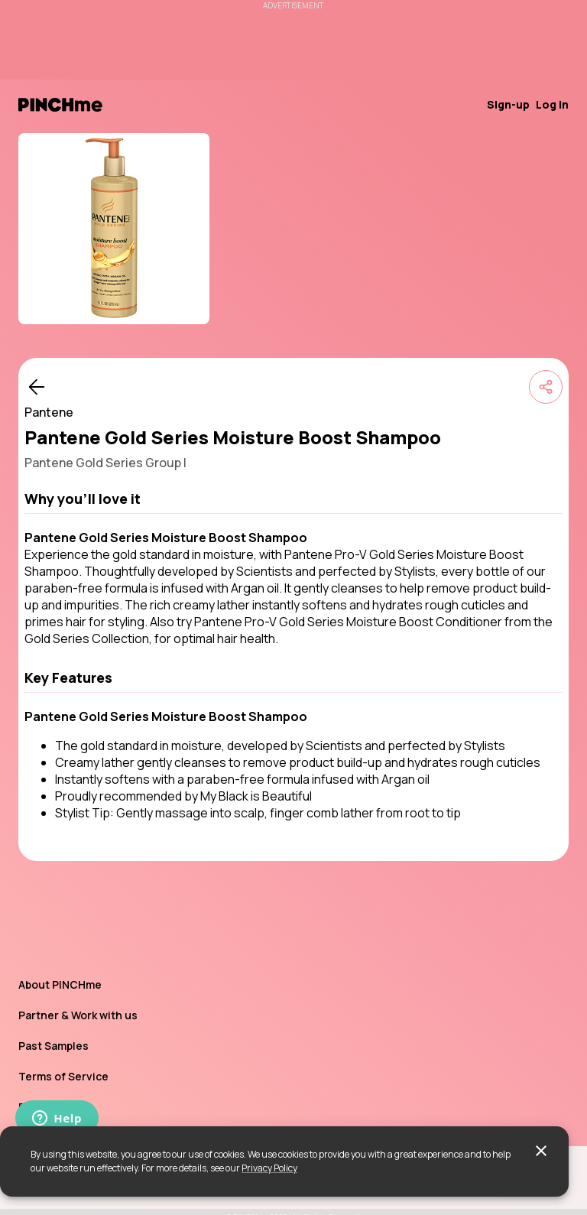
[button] (293, 498)
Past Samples (53, 1045)
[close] (541, 1151)
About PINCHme (60, 984)
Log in (552, 104)
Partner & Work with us (78, 1015)
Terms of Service (63, 1076)
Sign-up (508, 104)
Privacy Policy (269, 1167)
